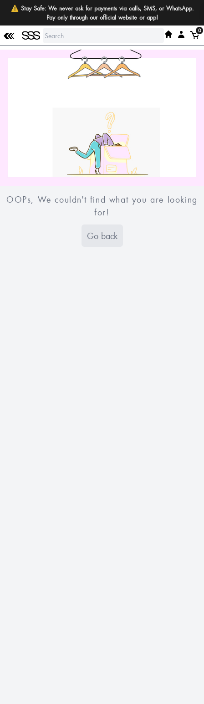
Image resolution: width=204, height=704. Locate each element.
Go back (102, 235)
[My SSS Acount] (181, 34)
